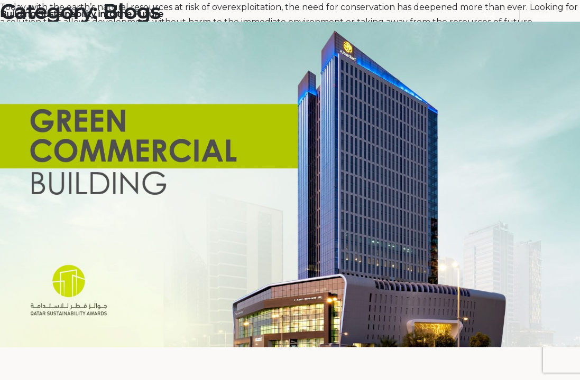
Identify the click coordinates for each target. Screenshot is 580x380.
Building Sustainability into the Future (81, 14)
